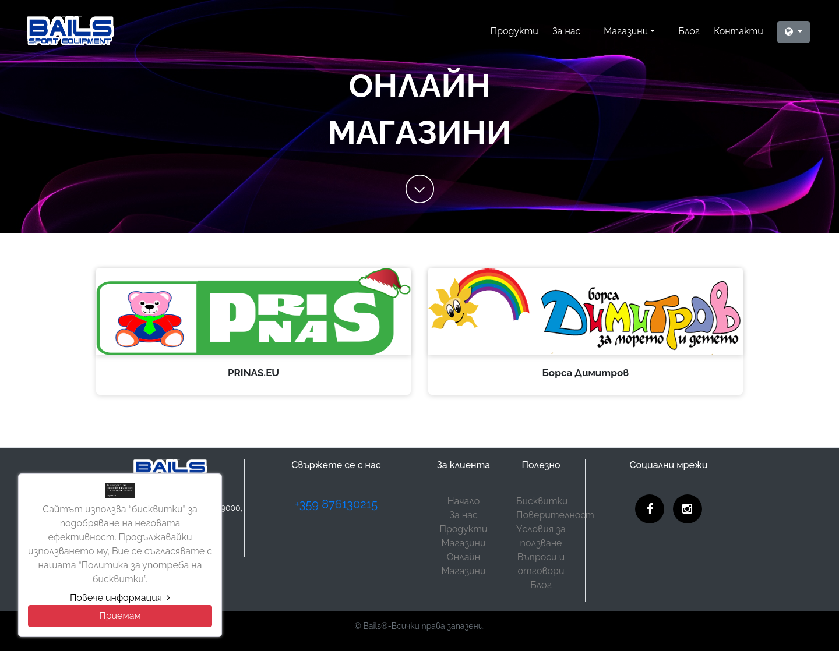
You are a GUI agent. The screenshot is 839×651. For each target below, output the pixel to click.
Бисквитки (542, 501)
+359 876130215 (336, 504)
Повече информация (120, 597)
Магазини (626, 31)
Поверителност (555, 515)
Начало (463, 501)
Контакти (738, 31)
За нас (566, 31)
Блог (689, 31)
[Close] (120, 616)
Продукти (514, 31)
